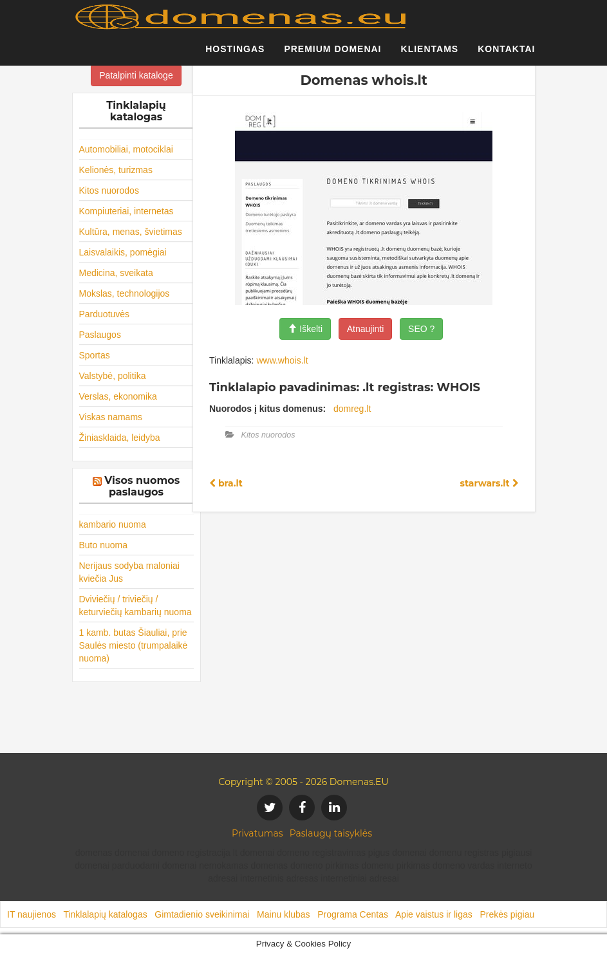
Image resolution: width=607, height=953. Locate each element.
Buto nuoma (103, 545)
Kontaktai (506, 55)
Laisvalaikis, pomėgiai (123, 252)
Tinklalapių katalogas (105, 914)
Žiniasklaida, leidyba (119, 437)
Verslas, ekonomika (118, 396)
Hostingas (235, 55)
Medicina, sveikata (116, 273)
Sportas (94, 355)
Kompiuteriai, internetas (126, 211)
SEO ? (421, 329)
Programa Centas (352, 914)
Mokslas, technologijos (124, 293)
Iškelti (305, 329)
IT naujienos (31, 914)
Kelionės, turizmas (116, 170)
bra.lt (226, 483)
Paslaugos (100, 334)
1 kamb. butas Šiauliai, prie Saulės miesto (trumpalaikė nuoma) (133, 645)
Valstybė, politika (112, 376)
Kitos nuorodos (109, 190)
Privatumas (257, 833)
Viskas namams (111, 417)
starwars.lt (489, 483)
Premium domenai (332, 55)
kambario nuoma (112, 524)
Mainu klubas (283, 914)
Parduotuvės (104, 314)
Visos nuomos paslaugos (142, 486)
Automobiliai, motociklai (126, 149)
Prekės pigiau (507, 914)
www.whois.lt (282, 360)
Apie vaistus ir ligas (433, 914)
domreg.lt (352, 408)
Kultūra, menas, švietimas (130, 232)
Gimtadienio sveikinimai (201, 914)
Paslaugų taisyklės (331, 833)
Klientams (430, 55)
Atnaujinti (365, 329)
